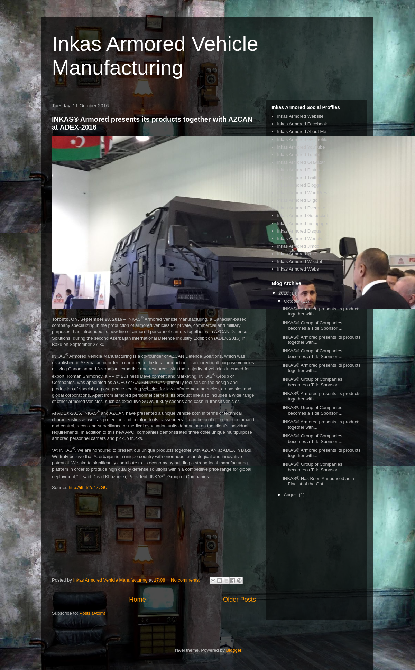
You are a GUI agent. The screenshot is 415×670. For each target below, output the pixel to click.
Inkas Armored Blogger (300, 185)
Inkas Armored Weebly (299, 238)
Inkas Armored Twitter (298, 177)
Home (137, 599)
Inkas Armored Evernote (301, 207)
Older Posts (239, 599)
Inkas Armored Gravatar (301, 162)
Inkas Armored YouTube (301, 147)
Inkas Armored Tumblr (299, 154)
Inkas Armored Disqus (299, 231)
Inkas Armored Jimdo (298, 246)
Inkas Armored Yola (296, 253)
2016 (284, 293)
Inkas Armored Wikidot (299, 261)
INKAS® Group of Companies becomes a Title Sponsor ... (312, 325)
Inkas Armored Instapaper (303, 223)
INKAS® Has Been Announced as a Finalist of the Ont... (318, 481)
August (291, 494)
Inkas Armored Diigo (297, 200)
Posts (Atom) (92, 613)
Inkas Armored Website (300, 116)
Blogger (233, 650)
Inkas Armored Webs (298, 269)
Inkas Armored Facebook (302, 123)
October (292, 301)
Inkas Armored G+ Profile (302, 139)
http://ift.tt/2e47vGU (87, 487)
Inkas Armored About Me (301, 131)
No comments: (186, 580)
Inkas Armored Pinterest (301, 169)
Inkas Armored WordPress (303, 192)
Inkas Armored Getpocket (302, 215)
